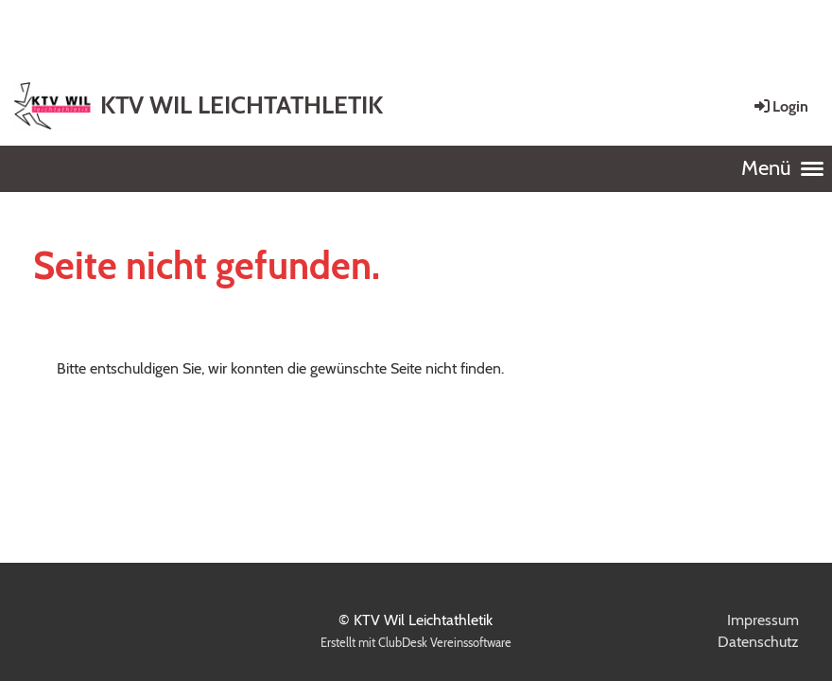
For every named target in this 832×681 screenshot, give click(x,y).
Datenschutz (758, 642)
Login (780, 106)
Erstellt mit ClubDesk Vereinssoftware (416, 643)
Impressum (763, 620)
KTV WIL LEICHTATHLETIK (241, 105)
